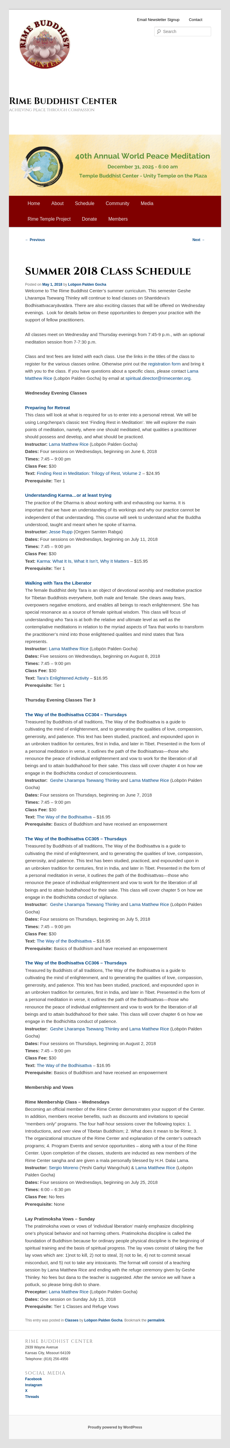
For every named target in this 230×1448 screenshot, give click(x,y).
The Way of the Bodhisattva (64, 816)
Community (117, 203)
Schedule (84, 203)
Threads (32, 1397)
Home (34, 203)
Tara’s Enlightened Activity (63, 678)
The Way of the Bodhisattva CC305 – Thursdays (76, 838)
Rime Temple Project (49, 219)
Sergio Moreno (63, 1167)
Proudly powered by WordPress (115, 1427)
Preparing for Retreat (47, 407)
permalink (156, 1320)
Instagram (33, 1385)
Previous (35, 240)
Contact (195, 19)
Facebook (33, 1379)
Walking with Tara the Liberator (58, 582)
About (58, 203)
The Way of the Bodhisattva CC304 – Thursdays (76, 714)
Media (147, 203)
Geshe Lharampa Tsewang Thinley (84, 780)
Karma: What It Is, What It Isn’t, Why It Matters (83, 561)
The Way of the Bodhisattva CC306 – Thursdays (76, 962)
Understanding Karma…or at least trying (68, 495)
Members (118, 219)
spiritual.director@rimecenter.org (157, 378)
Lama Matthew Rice (69, 444)
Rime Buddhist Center (63, 101)
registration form (164, 363)
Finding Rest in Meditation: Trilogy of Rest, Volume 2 (89, 473)
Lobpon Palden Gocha (87, 284)
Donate (89, 219)
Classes (71, 1320)
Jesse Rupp (60, 531)
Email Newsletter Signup (158, 19)
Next (199, 240)
